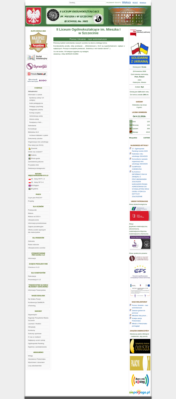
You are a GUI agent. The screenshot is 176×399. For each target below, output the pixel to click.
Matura (30, 213)
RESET (135, 3)
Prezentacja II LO (34, 279)
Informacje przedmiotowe (37, 223)
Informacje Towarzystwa (37, 290)
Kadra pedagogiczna (36, 103)
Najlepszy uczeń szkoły (36, 340)
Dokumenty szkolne (35, 138)
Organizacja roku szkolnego (38, 142)
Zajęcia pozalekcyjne (35, 226)
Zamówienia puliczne (35, 162)
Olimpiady (31, 327)
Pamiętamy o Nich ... (36, 122)
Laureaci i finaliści (34, 324)
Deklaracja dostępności (36, 168)
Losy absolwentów (35, 366)
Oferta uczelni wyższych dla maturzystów (37, 231)
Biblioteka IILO (33, 132)
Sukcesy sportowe (34, 333)
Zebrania (31, 241)
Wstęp (30, 356)
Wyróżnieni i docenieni (36, 362)
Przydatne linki (33, 165)
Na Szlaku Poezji (34, 299)
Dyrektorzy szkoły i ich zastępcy (36, 99)
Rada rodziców (33, 244)
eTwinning (32, 306)
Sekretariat (32, 125)
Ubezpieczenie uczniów (36, 248)
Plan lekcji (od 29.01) (35, 145)
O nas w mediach (34, 337)
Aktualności (32, 91)
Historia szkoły (34, 119)
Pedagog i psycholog (36, 106)
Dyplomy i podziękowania (37, 347)
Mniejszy (143, 3)
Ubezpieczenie (33, 220)
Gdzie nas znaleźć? (35, 152)
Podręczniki (32, 210)
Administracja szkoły (36, 116)
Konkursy (31, 330)
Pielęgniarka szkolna (36, 110)
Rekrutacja (32, 276)
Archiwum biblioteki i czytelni (38, 135)
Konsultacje (32, 129)
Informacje (32, 258)
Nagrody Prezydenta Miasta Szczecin (38, 319)
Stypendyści (32, 315)
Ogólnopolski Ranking (36, 343)
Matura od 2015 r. (34, 216)
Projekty (31, 201)
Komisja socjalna (34, 113)
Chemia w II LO (34, 267)
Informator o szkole (35, 95)
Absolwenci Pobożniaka (37, 359)
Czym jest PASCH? (35, 198)
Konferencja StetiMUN (36, 302)
